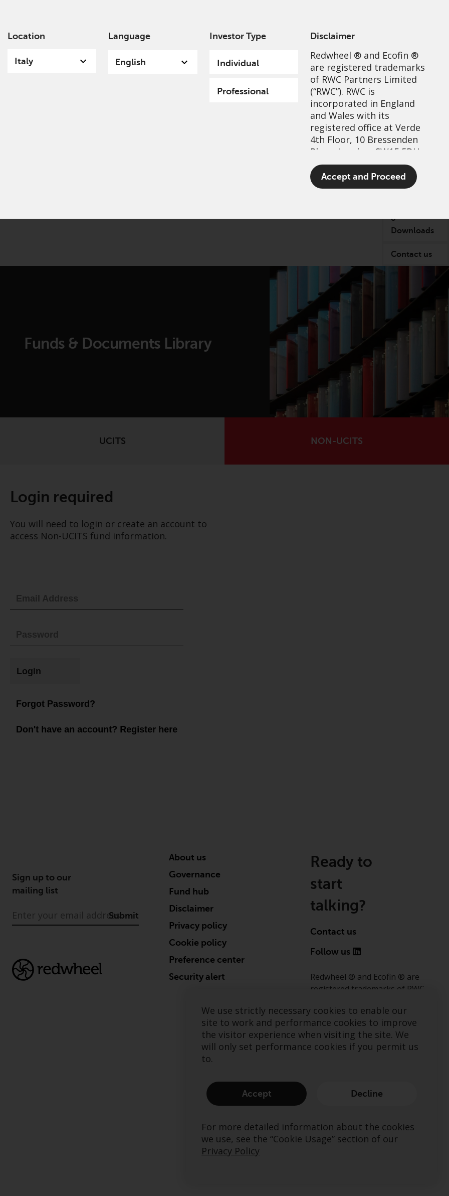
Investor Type (237, 36)
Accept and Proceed (363, 177)
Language (129, 36)
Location (26, 36)
